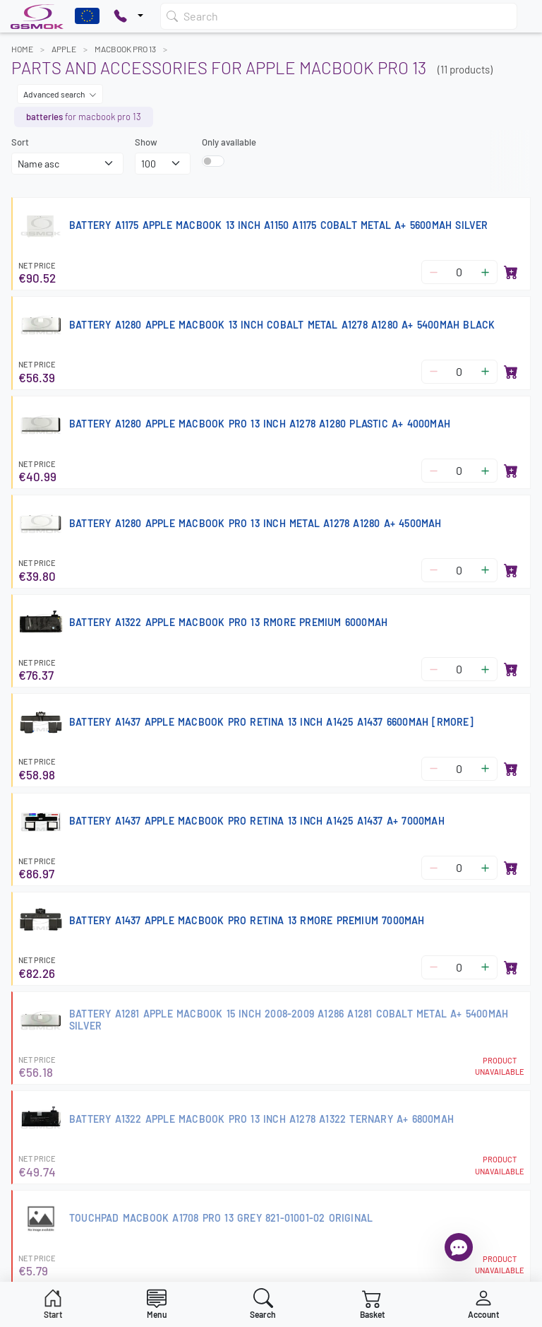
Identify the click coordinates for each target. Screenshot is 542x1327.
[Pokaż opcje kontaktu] (128, 16)
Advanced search (60, 94)
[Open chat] (458, 1247)
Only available (229, 142)
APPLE (64, 49)
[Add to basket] (511, 272)
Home (22, 49)
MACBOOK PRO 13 (125, 49)
